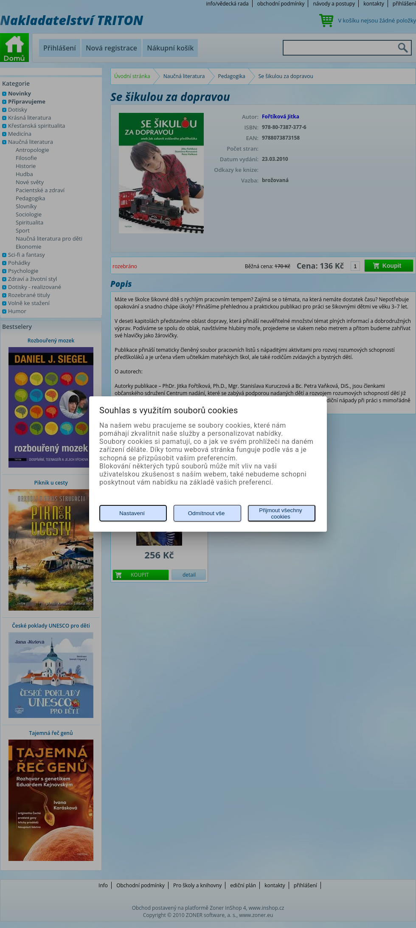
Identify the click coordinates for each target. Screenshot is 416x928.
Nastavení (132, 513)
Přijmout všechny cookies (280, 513)
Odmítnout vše (206, 513)
